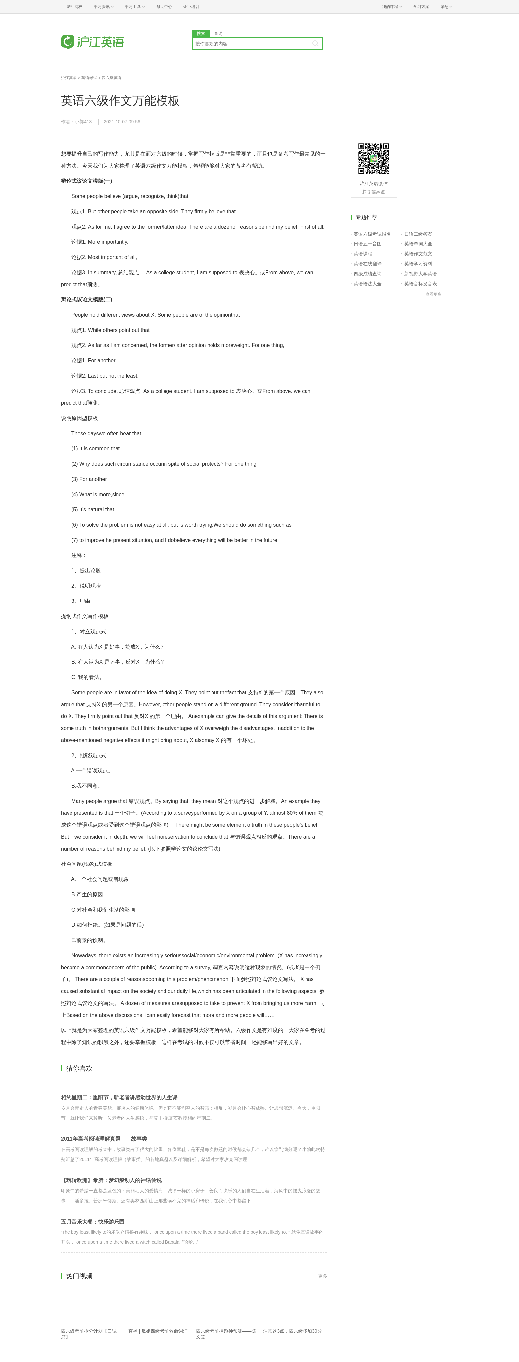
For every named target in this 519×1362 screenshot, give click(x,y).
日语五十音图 (368, 243)
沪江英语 (69, 78)
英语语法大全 (368, 283)
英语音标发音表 (420, 283)
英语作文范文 (418, 253)
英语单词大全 (418, 243)
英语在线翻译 (368, 263)
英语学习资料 (418, 263)
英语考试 (89, 78)
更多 (322, 1276)
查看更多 (434, 294)
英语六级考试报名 (372, 233)
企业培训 (191, 6)
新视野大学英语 (420, 273)
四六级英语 (111, 78)
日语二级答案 (418, 233)
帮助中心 (164, 6)
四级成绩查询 (368, 273)
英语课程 (363, 253)
